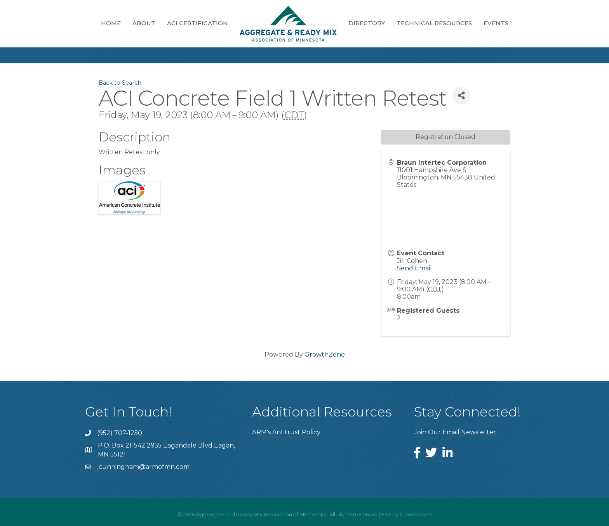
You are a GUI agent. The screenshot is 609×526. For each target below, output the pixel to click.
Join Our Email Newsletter (455, 432)
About (143, 23)
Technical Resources (434, 23)
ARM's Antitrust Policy (286, 432)
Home (111, 23)
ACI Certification (197, 23)
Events (496, 23)
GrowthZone (324, 354)
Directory (366, 23)
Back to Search (120, 82)
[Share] (461, 96)
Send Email (414, 268)
